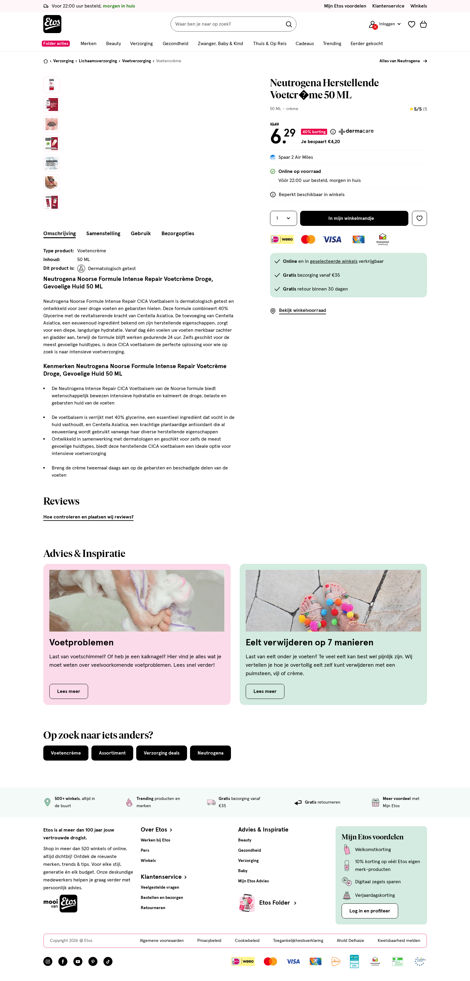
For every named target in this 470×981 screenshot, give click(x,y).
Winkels (418, 6)
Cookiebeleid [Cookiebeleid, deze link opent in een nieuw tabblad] (247, 941)
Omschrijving (59, 233)
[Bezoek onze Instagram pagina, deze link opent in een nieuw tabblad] (47, 961)
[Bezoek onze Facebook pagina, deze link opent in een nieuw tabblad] (62, 961)
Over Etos (157, 830)
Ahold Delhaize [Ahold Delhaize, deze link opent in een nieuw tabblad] (350, 941)
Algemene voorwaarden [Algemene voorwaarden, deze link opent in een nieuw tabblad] (162, 941)
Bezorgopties (177, 233)
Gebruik (141, 233)
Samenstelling (103, 233)
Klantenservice (388, 6)
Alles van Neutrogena (399, 61)
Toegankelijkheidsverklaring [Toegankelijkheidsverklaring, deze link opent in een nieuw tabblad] (298, 941)
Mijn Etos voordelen (345, 6)
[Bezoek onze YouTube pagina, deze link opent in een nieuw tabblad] (77, 961)
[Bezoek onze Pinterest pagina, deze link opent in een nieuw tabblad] (92, 961)
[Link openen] (354, 961)
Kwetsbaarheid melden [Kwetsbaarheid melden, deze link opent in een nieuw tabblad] (399, 941)
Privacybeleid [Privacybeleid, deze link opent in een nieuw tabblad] (209, 941)
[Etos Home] (52, 24)
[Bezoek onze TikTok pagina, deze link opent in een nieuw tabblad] (107, 961)
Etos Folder (278, 903)
